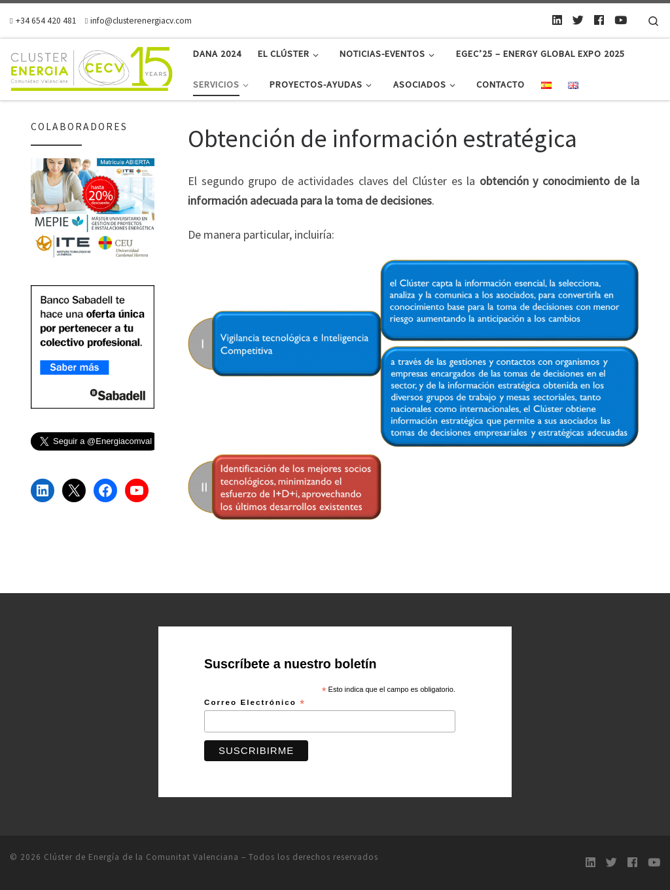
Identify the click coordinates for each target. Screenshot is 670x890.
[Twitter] (578, 20)
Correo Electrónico (255, 703)
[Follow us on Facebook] (599, 20)
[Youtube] (620, 20)
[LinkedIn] (557, 20)
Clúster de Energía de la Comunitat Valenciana (141, 857)
